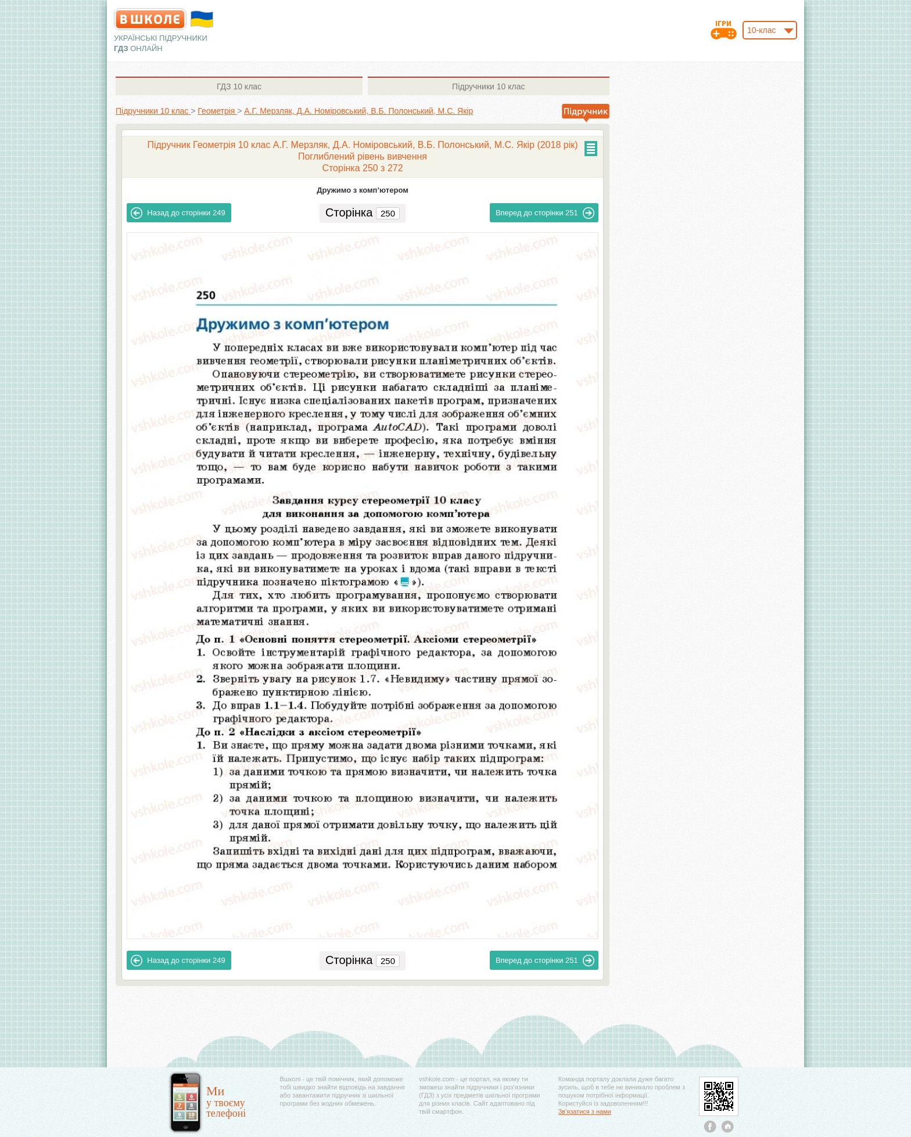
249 (178, 213)
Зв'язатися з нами (584, 1111)
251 (545, 213)
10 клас (239, 86)
